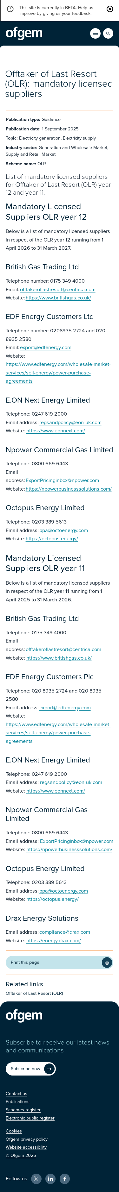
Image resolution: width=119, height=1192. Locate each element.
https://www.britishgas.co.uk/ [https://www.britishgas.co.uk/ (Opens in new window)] (58, 298)
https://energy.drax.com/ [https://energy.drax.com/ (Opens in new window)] (53, 941)
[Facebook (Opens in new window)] (65, 1179)
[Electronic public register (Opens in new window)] (30, 1118)
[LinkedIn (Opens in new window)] (50, 1179)
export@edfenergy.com (45, 347)
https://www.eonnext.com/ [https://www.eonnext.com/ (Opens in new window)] (55, 431)
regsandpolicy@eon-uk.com (70, 422)
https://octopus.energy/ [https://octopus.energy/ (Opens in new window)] (52, 539)
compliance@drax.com (64, 932)
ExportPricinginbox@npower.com (62, 480)
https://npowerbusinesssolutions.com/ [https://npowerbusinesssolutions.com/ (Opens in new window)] (69, 489)
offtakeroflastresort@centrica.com (58, 289)
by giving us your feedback (63, 13)
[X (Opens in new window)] (36, 1179)
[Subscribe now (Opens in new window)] (31, 1069)
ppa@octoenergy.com (63, 530)
